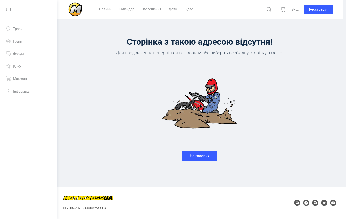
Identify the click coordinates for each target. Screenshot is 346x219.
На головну (201, 156)
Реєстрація (322, 9)
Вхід (298, 9)
